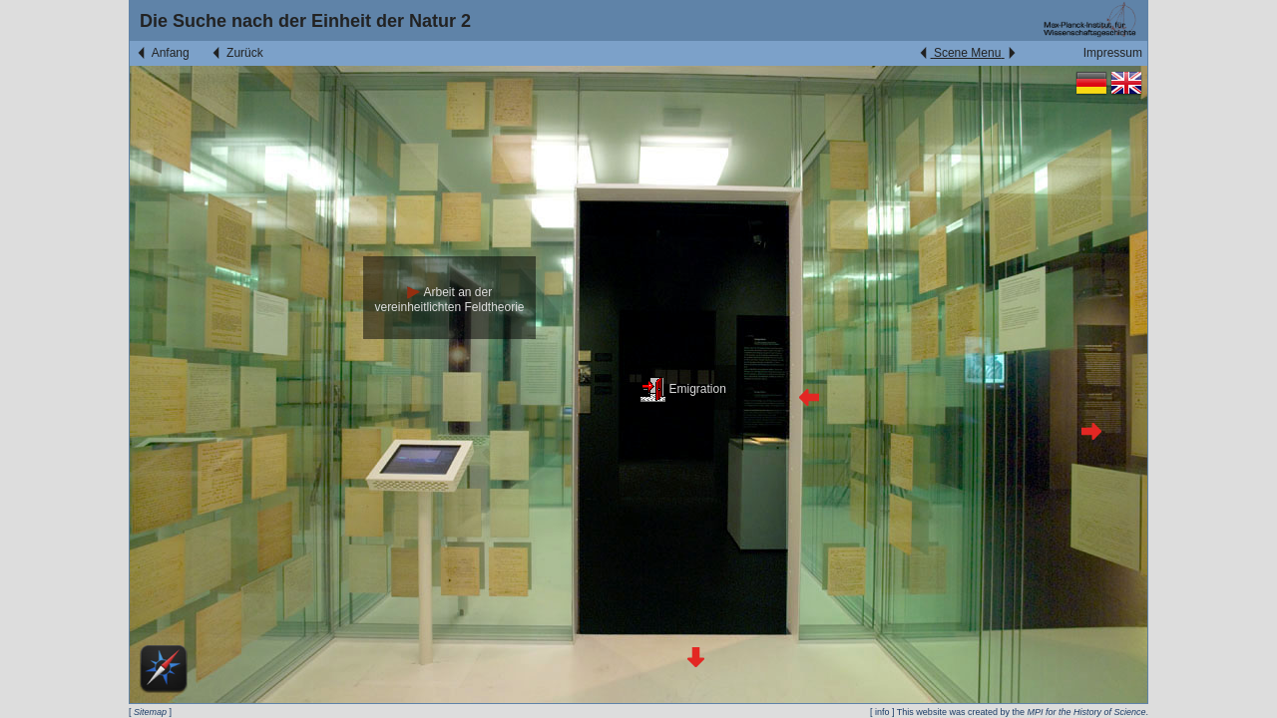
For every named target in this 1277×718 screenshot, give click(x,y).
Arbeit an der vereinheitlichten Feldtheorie (449, 299)
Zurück (236, 53)
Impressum (1112, 53)
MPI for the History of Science (1086, 712)
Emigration (683, 389)
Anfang (162, 53)
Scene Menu (967, 53)
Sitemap (150, 712)
